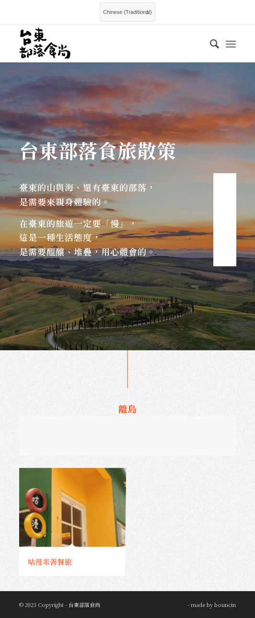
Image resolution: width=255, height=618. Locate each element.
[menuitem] (209, 43)
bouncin (225, 604)
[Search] (209, 43)
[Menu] (231, 43)
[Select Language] (127, 12)
